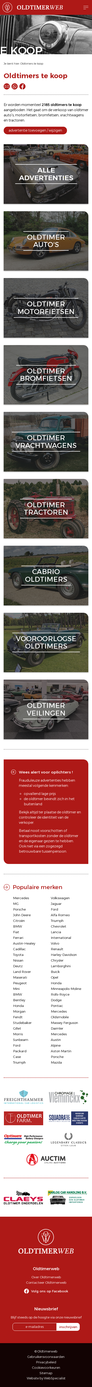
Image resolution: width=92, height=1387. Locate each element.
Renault (57, 949)
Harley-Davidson (64, 955)
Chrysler (57, 960)
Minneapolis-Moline (66, 989)
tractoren (16, 120)
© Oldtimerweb (46, 1351)
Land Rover (22, 972)
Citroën (19, 921)
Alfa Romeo (60, 915)
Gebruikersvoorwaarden (46, 1357)
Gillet (17, 1028)
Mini (16, 989)
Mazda (56, 1062)
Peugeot (20, 983)
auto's (9, 115)
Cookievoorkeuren (46, 1367)
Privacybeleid (46, 1362)
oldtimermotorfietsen (46, 308)
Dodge (56, 1000)
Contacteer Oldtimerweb (46, 1282)
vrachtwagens (72, 115)
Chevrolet (58, 926)
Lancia (56, 932)
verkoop (60, 110)
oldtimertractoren (46, 509)
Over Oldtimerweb (46, 1277)
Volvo (55, 943)
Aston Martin (61, 1051)
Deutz (18, 966)
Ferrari (18, 938)
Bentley (19, 1000)
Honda (56, 983)
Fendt (18, 1017)
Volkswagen (60, 898)
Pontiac (57, 1006)
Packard (19, 1051)
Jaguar (56, 904)
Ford (54, 909)
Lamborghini (61, 966)
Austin (56, 1040)
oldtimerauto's (46, 241)
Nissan (18, 960)
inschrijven (68, 1327)
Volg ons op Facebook (49, 1291)
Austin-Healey (24, 943)
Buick (55, 972)
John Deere (22, 915)
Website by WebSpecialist (46, 1378)
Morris (18, 1034)
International (61, 938)
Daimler (57, 1028)
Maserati (20, 977)
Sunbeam (20, 1040)
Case (17, 1057)
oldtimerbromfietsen (46, 375)
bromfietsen (48, 115)
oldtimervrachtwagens (46, 442)
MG (16, 904)
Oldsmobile (60, 1017)
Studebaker (22, 1023)
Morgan (19, 1011)
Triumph (57, 921)
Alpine (56, 1045)
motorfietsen (26, 115)
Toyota (18, 955)
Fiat (16, 932)
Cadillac (19, 949)
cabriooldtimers (46, 575)
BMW (17, 926)
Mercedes (21, 898)
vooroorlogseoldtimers (46, 642)
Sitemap (46, 1373)
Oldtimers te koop (31, 63)
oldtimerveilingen (46, 709)
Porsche (19, 909)
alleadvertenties (46, 174)
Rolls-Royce (60, 994)
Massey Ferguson (64, 1023)
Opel (54, 977)
